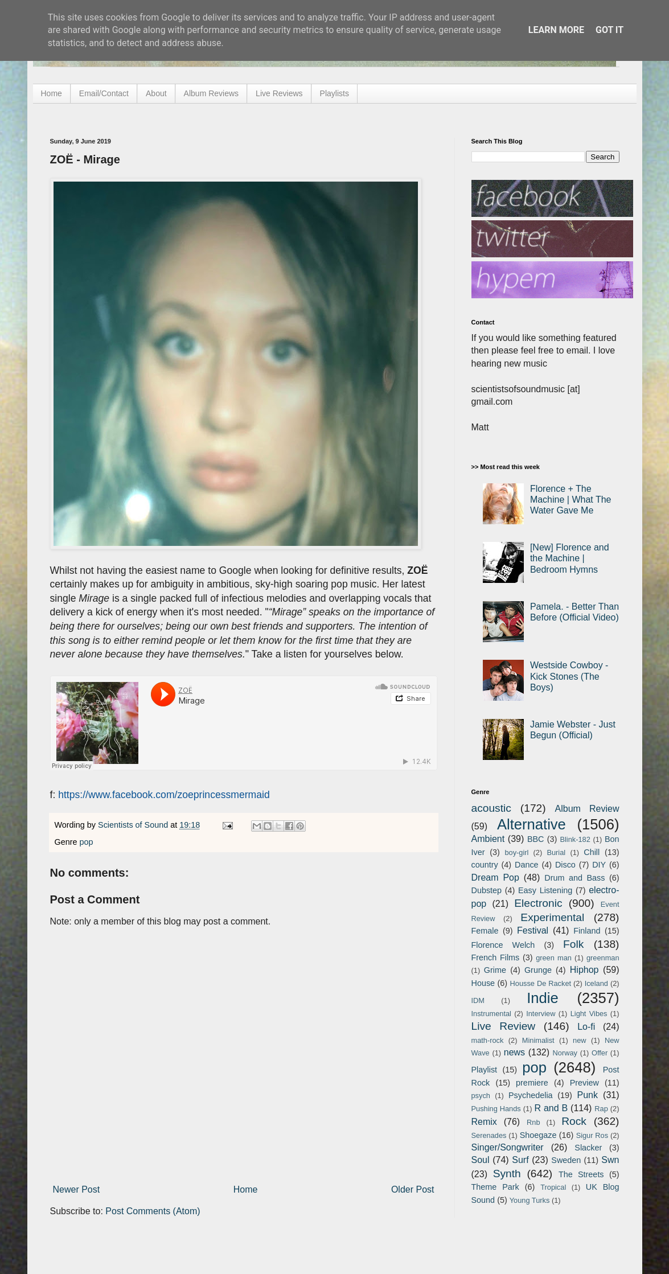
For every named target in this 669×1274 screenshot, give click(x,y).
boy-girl (516, 852)
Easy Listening (545, 890)
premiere (532, 1082)
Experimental (552, 917)
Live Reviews (279, 93)
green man (554, 958)
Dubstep (486, 890)
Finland (586, 930)
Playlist (484, 1069)
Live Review (503, 1026)
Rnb (533, 1122)
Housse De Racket (541, 983)
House (483, 983)
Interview (540, 1013)
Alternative (531, 824)
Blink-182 (575, 839)
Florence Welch (503, 945)
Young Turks (530, 1200)
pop (86, 841)
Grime (495, 970)
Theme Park (495, 1186)
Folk (573, 944)
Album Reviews (211, 93)
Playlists (334, 93)
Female (485, 930)
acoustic (491, 808)
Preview (584, 1082)
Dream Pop (495, 877)
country (484, 864)
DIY (599, 864)
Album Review (587, 808)
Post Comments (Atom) (152, 1211)
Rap (601, 1108)
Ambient (488, 839)
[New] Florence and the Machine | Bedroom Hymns (569, 558)
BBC (535, 839)
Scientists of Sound (134, 824)
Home (51, 93)
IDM (478, 1000)
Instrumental (491, 1013)
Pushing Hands (496, 1108)
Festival (532, 930)
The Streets (581, 1174)
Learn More (556, 29)
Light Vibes (589, 1013)
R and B (551, 1108)
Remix (484, 1122)
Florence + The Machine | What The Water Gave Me (570, 499)
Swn (610, 1160)
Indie (543, 998)
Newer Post (76, 1189)
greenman (602, 958)
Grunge (538, 970)
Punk (587, 1095)
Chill (592, 852)
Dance (527, 864)
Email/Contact (104, 93)
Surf (520, 1160)
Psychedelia (530, 1095)
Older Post (412, 1189)
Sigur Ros (592, 1135)
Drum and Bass (574, 877)
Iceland (596, 983)
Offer (600, 1053)
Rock (573, 1121)
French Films (495, 957)
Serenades (489, 1135)
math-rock (487, 1040)
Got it (609, 29)
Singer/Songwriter (507, 1147)
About (156, 93)
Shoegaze (538, 1135)
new (579, 1040)
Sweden (566, 1160)
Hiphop (584, 970)
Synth (507, 1174)
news (514, 1052)
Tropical (553, 1187)
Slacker (588, 1147)
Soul (480, 1160)
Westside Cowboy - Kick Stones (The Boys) (569, 676)
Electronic (538, 903)
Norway (565, 1053)
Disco (565, 864)
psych (480, 1095)
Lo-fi (586, 1026)
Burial (556, 852)
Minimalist (538, 1040)
